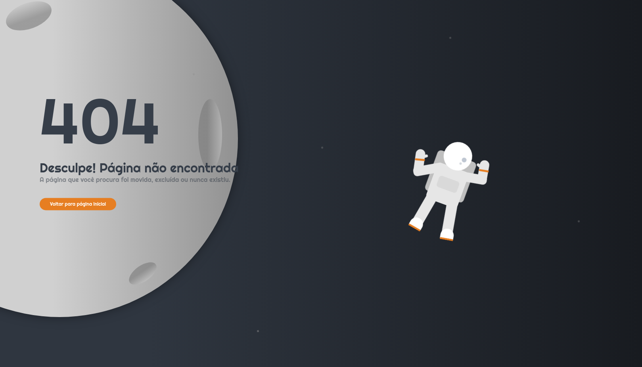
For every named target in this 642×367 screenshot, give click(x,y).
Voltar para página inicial (78, 204)
